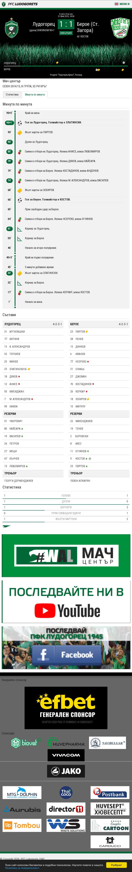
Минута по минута (35, 94)
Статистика (12, 94)
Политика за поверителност (22, 868)
